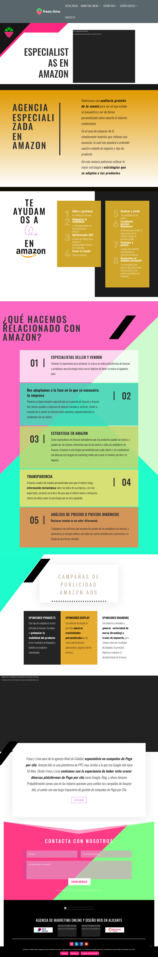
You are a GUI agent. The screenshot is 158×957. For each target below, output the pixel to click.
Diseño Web (109, 6)
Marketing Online (89, 6)
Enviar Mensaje (79, 882)
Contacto (70, 17)
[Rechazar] (155, 951)
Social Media (71, 6)
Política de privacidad (90, 953)
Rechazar (74, 953)
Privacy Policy (84, 890)
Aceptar (64, 953)
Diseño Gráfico (127, 6)
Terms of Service (95, 890)
